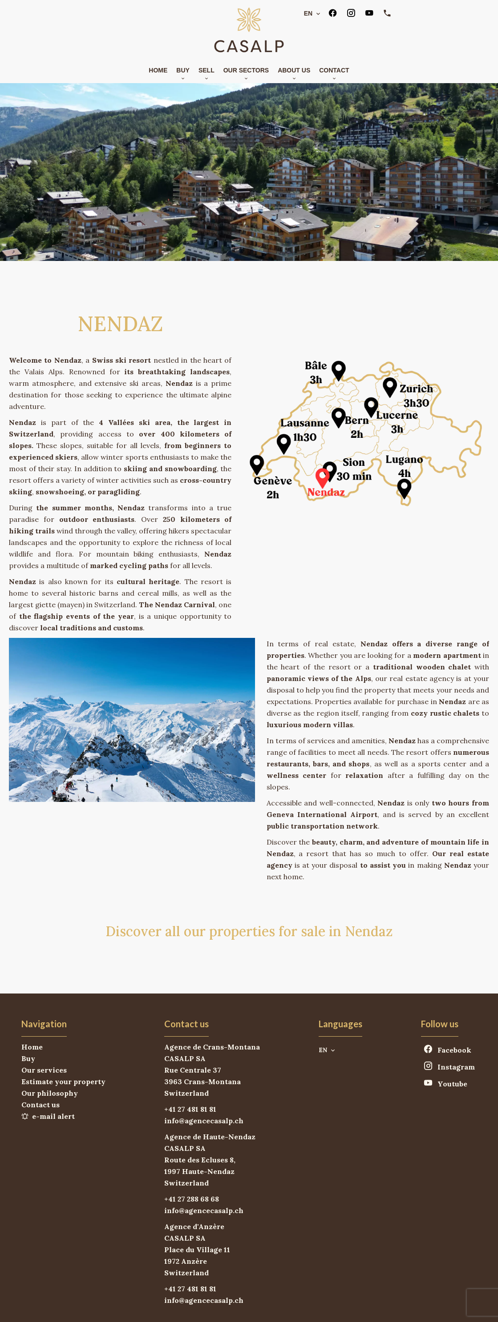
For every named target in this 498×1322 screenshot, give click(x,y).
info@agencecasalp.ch (203, 1074)
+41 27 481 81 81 (190, 1062)
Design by (359, 1306)
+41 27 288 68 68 (191, 1152)
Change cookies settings (289, 1306)
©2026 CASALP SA (149, 1306)
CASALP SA (185, 1012)
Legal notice (213, 1306)
